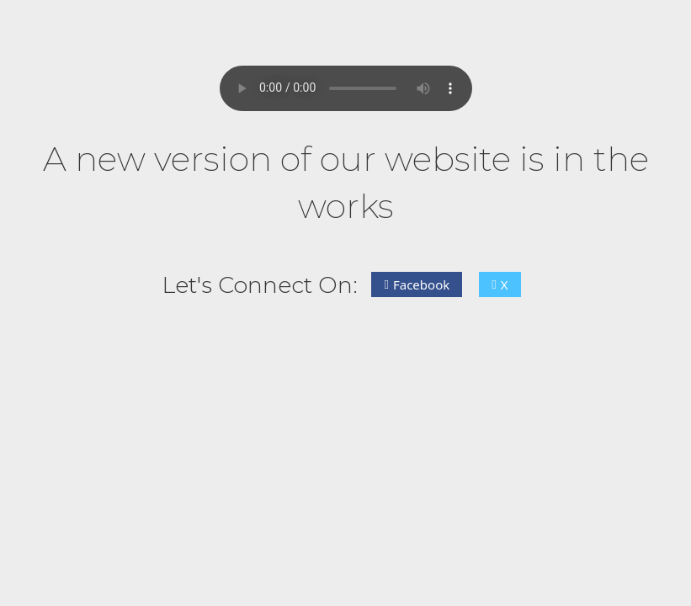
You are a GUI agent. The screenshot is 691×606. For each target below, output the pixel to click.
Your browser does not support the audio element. (346, 88)
